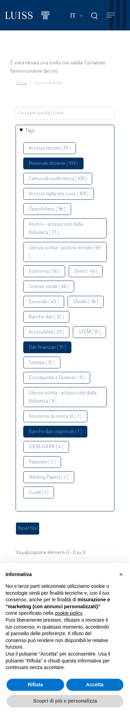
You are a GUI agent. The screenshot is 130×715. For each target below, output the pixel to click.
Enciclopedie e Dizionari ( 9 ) (57, 377)
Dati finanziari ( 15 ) (47, 347)
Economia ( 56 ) (44, 271)
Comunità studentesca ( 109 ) (58, 178)
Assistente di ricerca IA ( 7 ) (55, 416)
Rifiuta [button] (35, 684)
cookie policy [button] (68, 613)
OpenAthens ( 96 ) (47, 209)
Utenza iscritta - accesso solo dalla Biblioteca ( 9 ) (62, 397)
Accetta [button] (95, 684)
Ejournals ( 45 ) (44, 301)
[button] (121, 574)
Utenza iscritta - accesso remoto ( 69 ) (64, 252)
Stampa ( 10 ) (42, 362)
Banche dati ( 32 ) (46, 317)
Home (21, 83)
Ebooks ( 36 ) (85, 301)
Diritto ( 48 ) (85, 271)
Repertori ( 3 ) (42, 462)
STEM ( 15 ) (89, 332)
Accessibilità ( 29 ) (46, 332)
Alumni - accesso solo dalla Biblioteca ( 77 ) (56, 228)
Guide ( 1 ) (39, 492)
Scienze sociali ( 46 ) (49, 286)
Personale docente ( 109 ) (53, 163)
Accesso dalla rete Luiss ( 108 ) (58, 194)
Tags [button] (30, 130)
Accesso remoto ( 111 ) (49, 148)
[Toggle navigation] (110, 15)
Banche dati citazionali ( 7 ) (55, 431)
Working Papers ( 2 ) (49, 477)
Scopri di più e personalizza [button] (65, 701)
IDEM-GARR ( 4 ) (46, 447)
